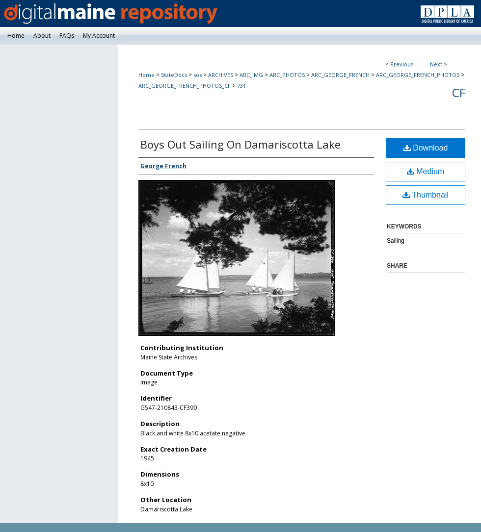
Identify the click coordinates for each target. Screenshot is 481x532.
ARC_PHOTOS (287, 74)
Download (425, 148)
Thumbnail (425, 195)
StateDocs (174, 74)
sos (197, 74)
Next (436, 64)
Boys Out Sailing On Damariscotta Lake (240, 144)
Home (146, 74)
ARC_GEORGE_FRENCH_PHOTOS (417, 74)
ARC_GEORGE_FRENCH (340, 74)
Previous (401, 64)
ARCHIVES (220, 74)
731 (241, 85)
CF (458, 92)
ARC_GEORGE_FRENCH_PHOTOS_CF (184, 85)
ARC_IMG (251, 74)
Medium (425, 171)
